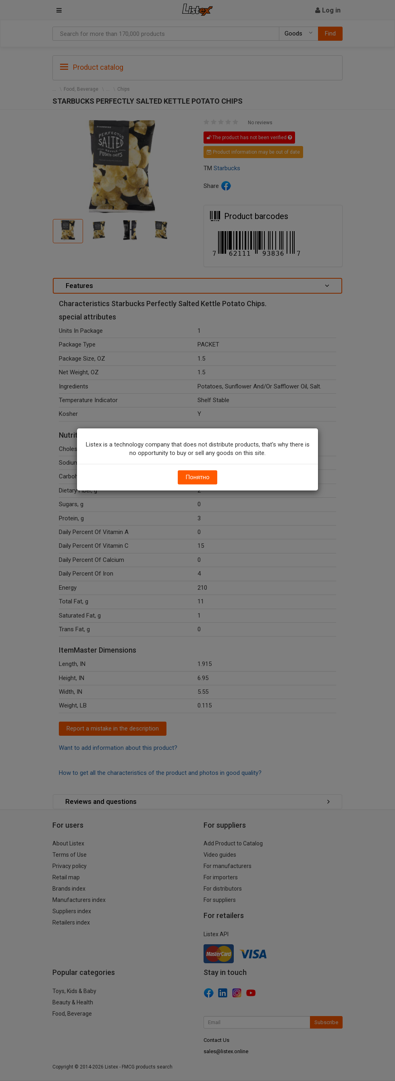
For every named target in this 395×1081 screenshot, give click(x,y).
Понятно (197, 477)
